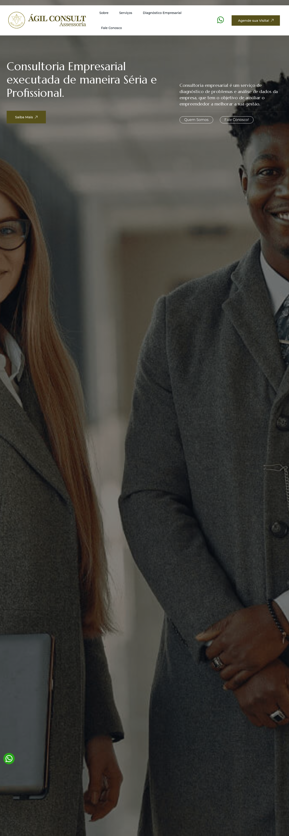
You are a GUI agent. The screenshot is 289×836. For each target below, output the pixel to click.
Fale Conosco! (237, 120)
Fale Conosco (111, 28)
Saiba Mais (30, 119)
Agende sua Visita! (255, 20)
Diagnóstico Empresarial (162, 13)
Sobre (103, 13)
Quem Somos (196, 120)
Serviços (125, 13)
